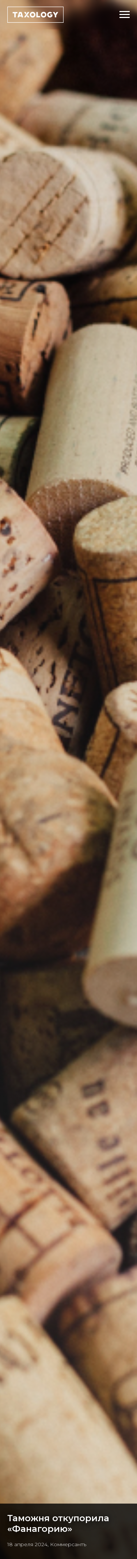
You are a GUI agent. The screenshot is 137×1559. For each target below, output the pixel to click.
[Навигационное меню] (124, 14)
